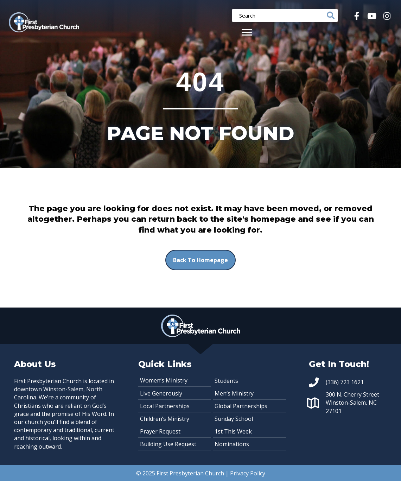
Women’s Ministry (163, 380)
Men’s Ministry (234, 393)
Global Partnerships (241, 406)
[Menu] (247, 32)
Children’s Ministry (164, 419)
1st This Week (233, 431)
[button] (356, 16)
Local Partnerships (165, 406)
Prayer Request (160, 431)
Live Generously (161, 393)
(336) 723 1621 (345, 382)
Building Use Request (168, 444)
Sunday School (234, 419)
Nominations (232, 444)
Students (226, 381)
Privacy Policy (247, 473)
